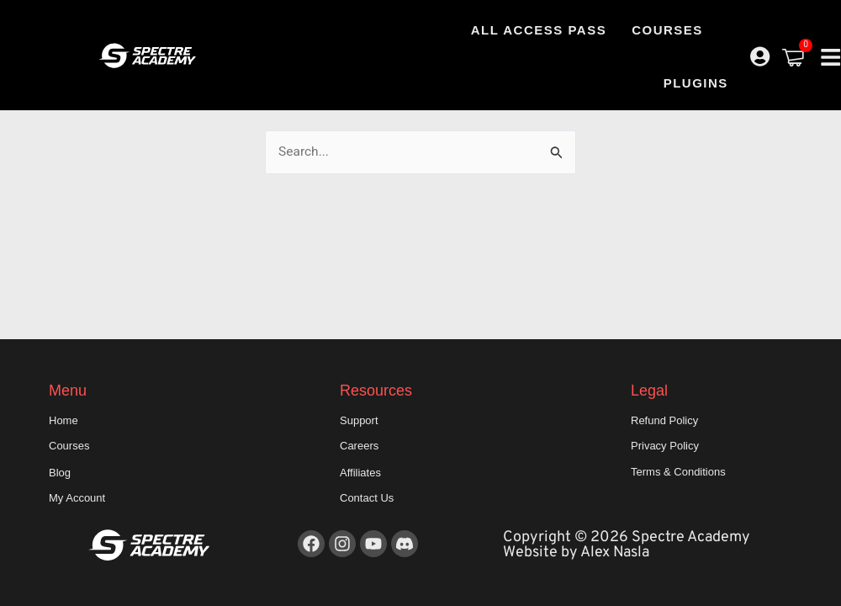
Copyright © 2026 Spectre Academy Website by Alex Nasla (626, 545)
